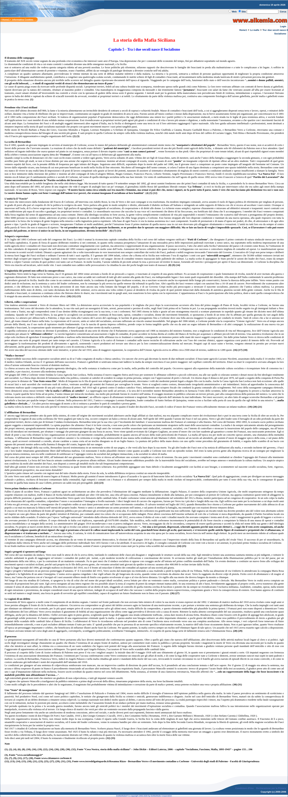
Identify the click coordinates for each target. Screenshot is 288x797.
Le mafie (254, 30)
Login (283, 26)
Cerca (283, 11)
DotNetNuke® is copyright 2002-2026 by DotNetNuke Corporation (144, 796)
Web (234, 11)
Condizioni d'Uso (244, 788)
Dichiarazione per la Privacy (271, 788)
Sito (244, 11)
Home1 (243, 30)
